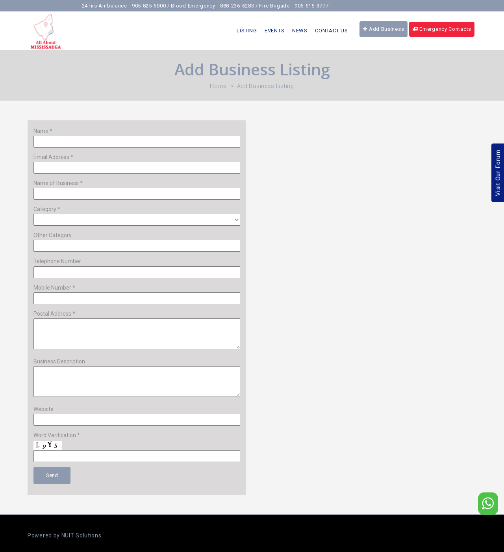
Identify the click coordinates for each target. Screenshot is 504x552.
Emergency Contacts (441, 29)
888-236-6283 (241, 6)
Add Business (383, 29)
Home (218, 86)
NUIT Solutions (81, 535)
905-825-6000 (153, 6)
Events (274, 31)
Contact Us (331, 31)
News (300, 31)
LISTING (247, 31)
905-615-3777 (316, 6)
